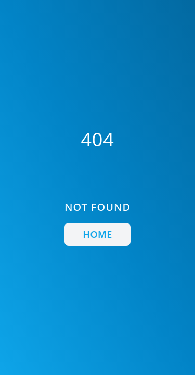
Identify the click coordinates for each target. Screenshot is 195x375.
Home (97, 234)
